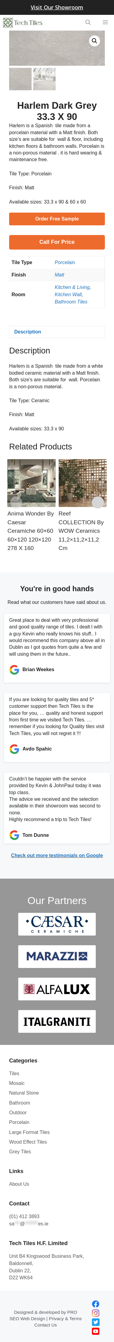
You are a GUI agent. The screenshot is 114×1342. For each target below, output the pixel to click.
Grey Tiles (20, 1151)
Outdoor (18, 1112)
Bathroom (19, 1102)
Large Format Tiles (29, 1131)
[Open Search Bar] (88, 23)
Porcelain (65, 261)
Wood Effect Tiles (28, 1141)
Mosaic (17, 1082)
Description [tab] (27, 331)
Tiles (14, 1072)
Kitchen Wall (68, 294)
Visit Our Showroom (57, 7)
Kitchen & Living (72, 286)
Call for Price (56, 241)
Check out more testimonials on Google (57, 854)
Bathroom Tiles (71, 301)
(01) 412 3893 (24, 1215)
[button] (94, 40)
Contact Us (45, 1324)
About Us (19, 1183)
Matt (59, 274)
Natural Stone (24, 1092)
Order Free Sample (57, 218)
